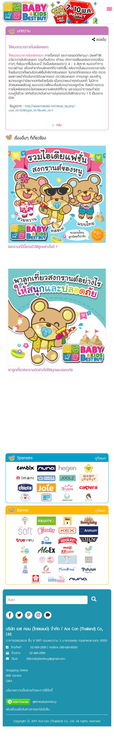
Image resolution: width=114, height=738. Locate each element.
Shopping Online (17, 670)
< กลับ (57, 125)
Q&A (9, 680)
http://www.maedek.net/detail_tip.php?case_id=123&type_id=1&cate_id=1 (41, 108)
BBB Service (13, 675)
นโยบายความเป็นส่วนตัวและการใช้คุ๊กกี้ (29, 690)
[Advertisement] (57, 421)
